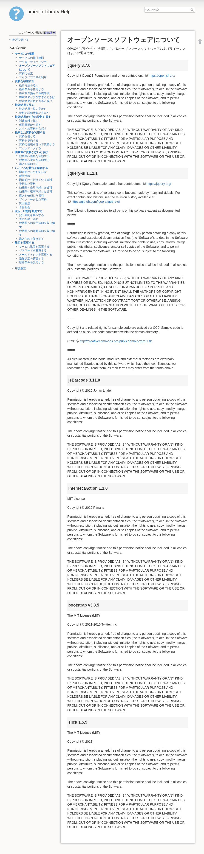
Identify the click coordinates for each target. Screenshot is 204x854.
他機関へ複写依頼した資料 (35, 191)
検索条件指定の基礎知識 (34, 93)
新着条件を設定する (31, 262)
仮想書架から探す (30, 124)
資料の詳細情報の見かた (34, 113)
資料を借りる (27, 136)
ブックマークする (30, 148)
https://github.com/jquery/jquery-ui (95, 201)
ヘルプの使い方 (18, 39)
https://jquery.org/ (159, 183)
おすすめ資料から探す (33, 128)
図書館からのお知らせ (33, 172)
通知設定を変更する (31, 258)
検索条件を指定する (31, 89)
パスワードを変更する (33, 250)
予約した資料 (27, 183)
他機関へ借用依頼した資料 (35, 187)
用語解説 (20, 268)
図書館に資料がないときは (31, 152)
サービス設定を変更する (34, 246)
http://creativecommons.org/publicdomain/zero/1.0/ (116, 341)
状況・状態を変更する (28, 211)
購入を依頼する (28, 164)
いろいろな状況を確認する (31, 168)
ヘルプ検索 (192, 9)
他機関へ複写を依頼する (34, 160)
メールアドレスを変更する (35, 254)
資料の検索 (26, 73)
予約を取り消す (28, 219)
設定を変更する (24, 242)
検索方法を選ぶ (28, 85)
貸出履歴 (24, 203)
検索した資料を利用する (30, 132)
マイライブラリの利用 (33, 77)
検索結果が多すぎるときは (35, 101)
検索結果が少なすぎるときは (37, 97)
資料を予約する (28, 140)
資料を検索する (24, 81)
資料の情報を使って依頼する (37, 144)
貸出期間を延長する (31, 215)
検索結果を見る (24, 105)
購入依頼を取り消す (31, 238)
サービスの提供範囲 (31, 57)
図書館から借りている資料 (35, 179)
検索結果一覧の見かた (33, 108)
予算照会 (24, 207)
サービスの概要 (24, 53)
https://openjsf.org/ (162, 75)
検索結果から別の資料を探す (33, 116)
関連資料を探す (28, 120)
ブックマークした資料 (33, 199)
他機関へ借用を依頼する (34, 156)
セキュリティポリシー (33, 61)
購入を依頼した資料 (31, 195)
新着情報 (24, 175)
